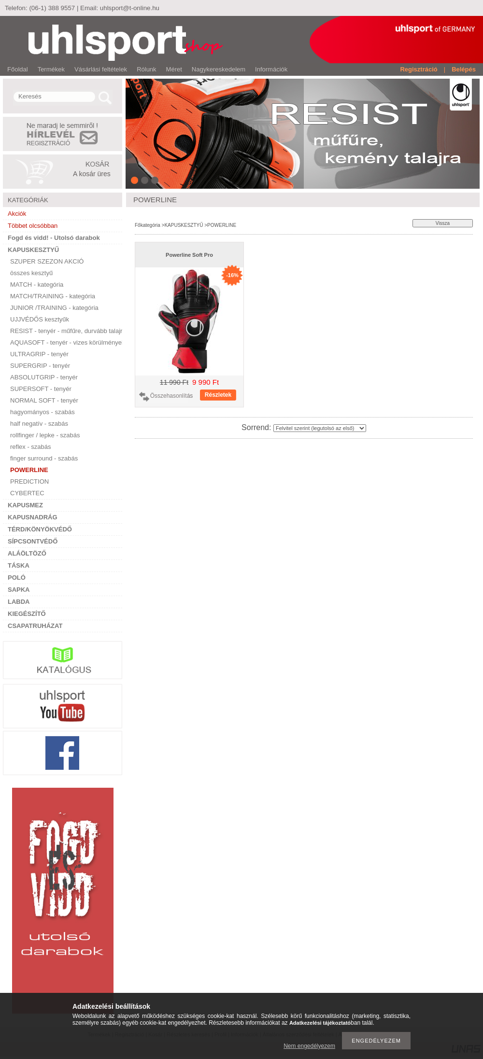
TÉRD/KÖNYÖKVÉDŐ (40, 529)
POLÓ (17, 577)
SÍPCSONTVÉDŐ (32, 541)
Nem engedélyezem (309, 1046)
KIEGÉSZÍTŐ (27, 613)
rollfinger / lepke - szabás (45, 435)
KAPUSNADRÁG (32, 517)
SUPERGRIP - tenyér (40, 365)
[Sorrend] (319, 428)
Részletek (218, 394)
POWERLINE (29, 470)
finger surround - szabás (44, 458)
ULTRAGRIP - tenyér (39, 354)
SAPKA (19, 589)
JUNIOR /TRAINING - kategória (54, 307)
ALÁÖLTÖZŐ (27, 553)
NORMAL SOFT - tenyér (44, 400)
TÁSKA (18, 565)
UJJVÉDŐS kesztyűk (39, 319)
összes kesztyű (31, 273)
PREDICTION (29, 481)
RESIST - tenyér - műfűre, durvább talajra (66, 330)
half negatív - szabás (39, 423)
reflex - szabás (30, 446)
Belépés (464, 69)
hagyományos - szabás (42, 412)
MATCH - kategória (36, 284)
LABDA (19, 601)
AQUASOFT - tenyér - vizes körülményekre (66, 342)
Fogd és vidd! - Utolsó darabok (54, 237)
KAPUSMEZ (25, 505)
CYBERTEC (27, 493)
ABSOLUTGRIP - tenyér (44, 377)
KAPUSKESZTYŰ (33, 249)
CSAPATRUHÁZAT (35, 625)
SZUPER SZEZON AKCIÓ (47, 261)
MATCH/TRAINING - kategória (52, 296)
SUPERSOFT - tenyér (40, 388)
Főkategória (147, 225)
